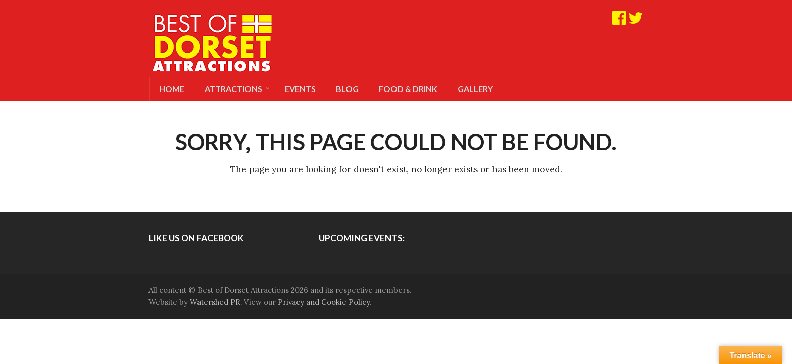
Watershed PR (215, 302)
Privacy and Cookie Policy (324, 302)
